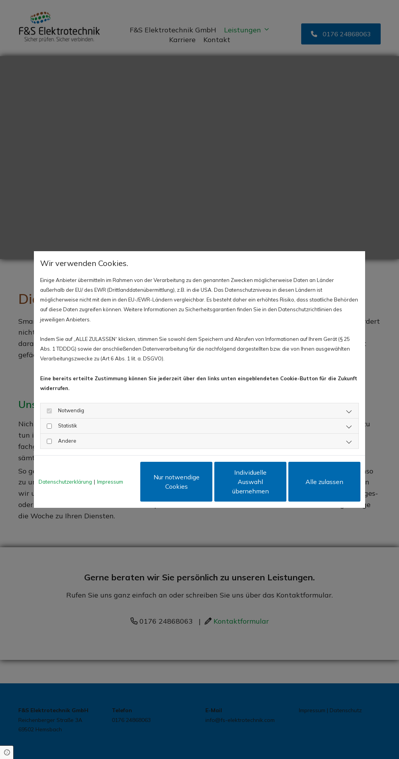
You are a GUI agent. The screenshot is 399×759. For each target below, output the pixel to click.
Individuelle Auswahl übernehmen (250, 481)
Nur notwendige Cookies (177, 481)
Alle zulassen (324, 482)
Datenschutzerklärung (65, 482)
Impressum (110, 482)
